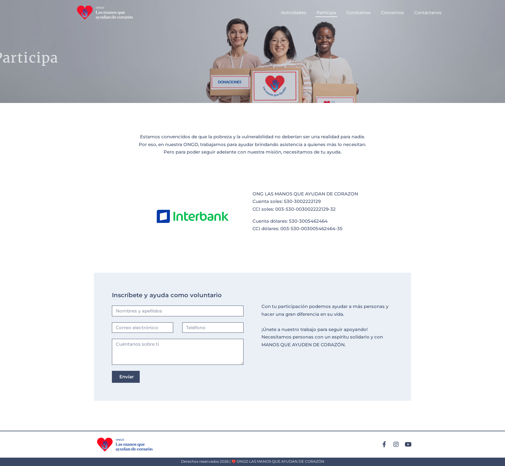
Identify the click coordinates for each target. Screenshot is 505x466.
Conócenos (380, 12)
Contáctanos (449, 12)
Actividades (315, 12)
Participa (348, 12)
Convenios (414, 12)
